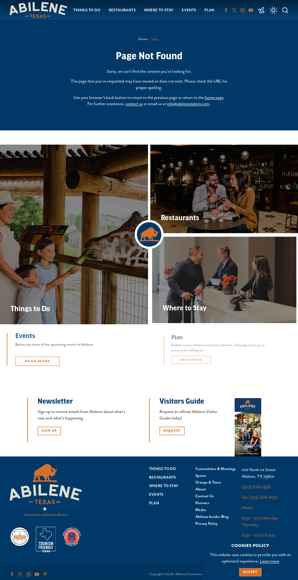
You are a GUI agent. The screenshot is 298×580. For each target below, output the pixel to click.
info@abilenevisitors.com (188, 103)
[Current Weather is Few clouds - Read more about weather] (273, 10)
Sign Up (49, 431)
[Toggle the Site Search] (285, 10)
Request (172, 431)
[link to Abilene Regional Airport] (261, 10)
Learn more (269, 561)
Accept (250, 572)
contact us (134, 103)
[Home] (40, 10)
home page (214, 97)
